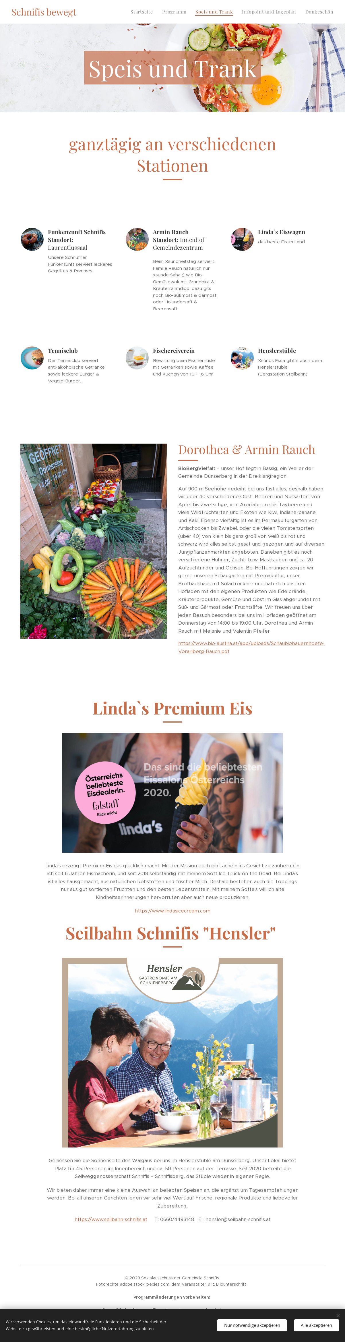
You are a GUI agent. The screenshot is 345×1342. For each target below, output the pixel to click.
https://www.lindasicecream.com (172, 911)
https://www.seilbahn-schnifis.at (111, 1219)
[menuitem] (143, 12)
